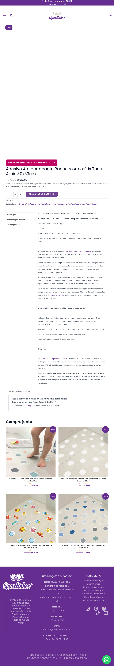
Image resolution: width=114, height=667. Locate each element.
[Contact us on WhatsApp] (106, 659)
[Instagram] (88, 609)
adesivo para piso (57, 296)
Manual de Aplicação (93, 588)
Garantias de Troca (93, 598)
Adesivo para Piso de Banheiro (87, 205)
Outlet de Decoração (93, 601)
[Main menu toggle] (4, 16)
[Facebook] (104, 609)
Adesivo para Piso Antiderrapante (43, 205)
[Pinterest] (96, 609)
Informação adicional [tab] (17, 220)
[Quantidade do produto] (15, 195)
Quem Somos (93, 585)
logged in (31, 407)
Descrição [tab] (11, 216)
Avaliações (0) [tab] (13, 226)
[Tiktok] (97, 614)
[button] (11, 16)
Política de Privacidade (93, 594)
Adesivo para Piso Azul (65, 205)
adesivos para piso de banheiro (78, 252)
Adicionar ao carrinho (42, 195)
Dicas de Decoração (94, 581)
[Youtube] (106, 614)
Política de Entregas (93, 591)
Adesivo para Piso (22, 205)
